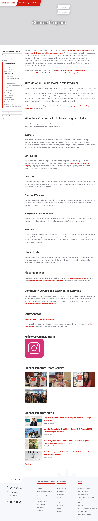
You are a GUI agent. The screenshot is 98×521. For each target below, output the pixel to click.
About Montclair (61, 488)
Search (94, 12)
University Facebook (11, 502)
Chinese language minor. (54, 53)
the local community (49, 304)
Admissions (60, 494)
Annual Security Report (84, 500)
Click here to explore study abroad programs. (39, 319)
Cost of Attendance (83, 511)
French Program (8, 90)
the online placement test (78, 278)
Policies (80, 481)
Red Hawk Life (61, 505)
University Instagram (14, 502)
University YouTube (17, 502)
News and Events (7, 113)
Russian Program (8, 104)
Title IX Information (83, 491)
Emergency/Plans (83, 494)
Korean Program (8, 102)
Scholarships (5, 119)
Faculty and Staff (6, 55)
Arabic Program (8, 67)
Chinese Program (8, 73)
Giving (59, 508)
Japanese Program (9, 99)
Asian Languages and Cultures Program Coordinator (45, 281)
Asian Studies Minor (52, 73)
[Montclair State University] (8, 3)
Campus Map (12, 495)
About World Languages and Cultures (10, 59)
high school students (31, 304)
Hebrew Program (8, 95)
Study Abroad (6, 116)
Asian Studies (7, 71)
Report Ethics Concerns (84, 514)
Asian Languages (8, 69)
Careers (4, 110)
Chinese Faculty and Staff (12, 78)
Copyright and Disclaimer (85, 488)
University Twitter (8, 502)
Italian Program (8, 97)
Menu (93, 7)
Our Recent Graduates (11, 81)
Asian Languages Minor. (73, 73)
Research (59, 511)
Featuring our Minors (11, 83)
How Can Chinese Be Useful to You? (14, 86)
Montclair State (61, 481)
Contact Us (5, 122)
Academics (60, 491)
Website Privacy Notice (84, 505)
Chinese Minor (9, 76)
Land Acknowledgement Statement (87, 508)
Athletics (59, 503)
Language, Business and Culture (12, 106)
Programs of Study (9, 63)
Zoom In (43, 373)
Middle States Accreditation (85, 503)
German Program (8, 93)
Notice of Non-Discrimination (86, 497)
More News (28, 464)
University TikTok (20, 502)
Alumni (59, 497)
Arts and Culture (61, 500)
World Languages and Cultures (29, 3)
